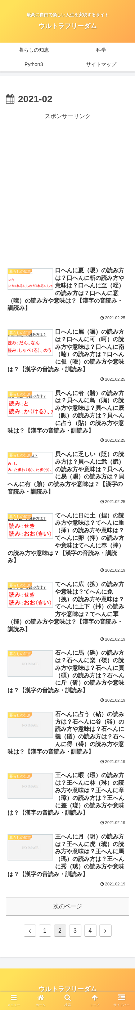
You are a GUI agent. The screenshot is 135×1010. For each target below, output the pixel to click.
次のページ (67, 906)
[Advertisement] (67, 189)
